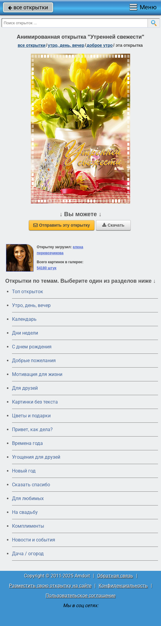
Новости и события (33, 540)
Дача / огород (28, 553)
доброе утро (100, 45)
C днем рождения (32, 347)
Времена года (27, 443)
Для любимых (28, 498)
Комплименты (28, 526)
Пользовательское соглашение (80, 595)
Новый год (24, 471)
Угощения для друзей (36, 457)
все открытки (28, 7)
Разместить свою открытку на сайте (50, 586)
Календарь (24, 319)
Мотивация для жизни (37, 374)
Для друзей (25, 388)
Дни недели (25, 333)
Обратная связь (115, 576)
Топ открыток (27, 291)
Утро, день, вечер (31, 305)
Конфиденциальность (123, 586)
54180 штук (47, 268)
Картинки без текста (35, 402)
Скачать (113, 225)
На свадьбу (25, 512)
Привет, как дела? (32, 429)
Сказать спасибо (31, 484)
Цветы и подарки (31, 416)
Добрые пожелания (34, 360)
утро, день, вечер (66, 45)
